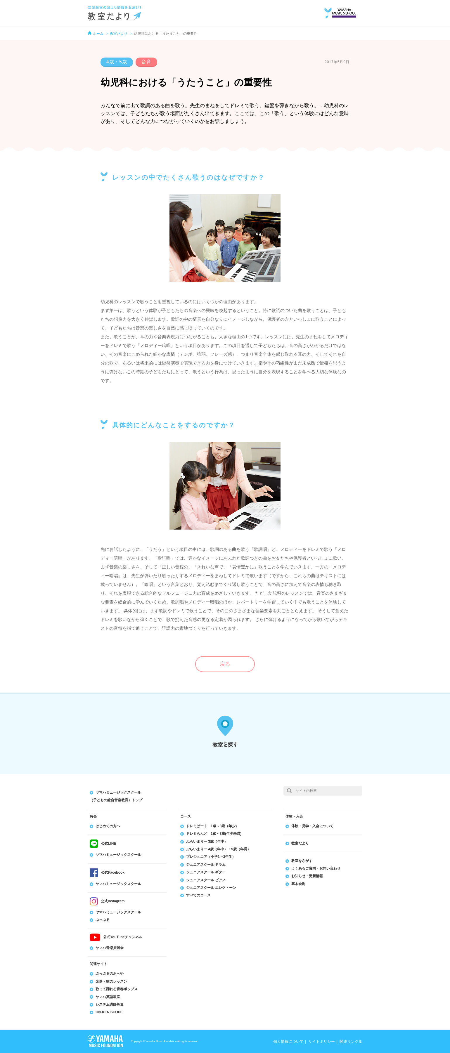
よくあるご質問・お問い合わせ (315, 868)
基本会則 (298, 884)
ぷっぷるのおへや (110, 974)
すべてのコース (198, 895)
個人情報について (288, 1041)
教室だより (118, 34)
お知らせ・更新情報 (307, 876)
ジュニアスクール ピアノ (206, 880)
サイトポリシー (321, 1041)
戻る (225, 664)
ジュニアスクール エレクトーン (211, 888)
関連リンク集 (351, 1041)
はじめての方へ (108, 826)
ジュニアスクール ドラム (206, 865)
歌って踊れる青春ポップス (117, 989)
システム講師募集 (110, 1004)
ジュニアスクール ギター (206, 872)
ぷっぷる (103, 920)
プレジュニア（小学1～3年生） (211, 857)
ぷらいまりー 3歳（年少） (207, 841)
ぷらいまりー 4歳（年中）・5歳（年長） (218, 849)
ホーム (98, 34)
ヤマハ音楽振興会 (110, 948)
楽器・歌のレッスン (111, 981)
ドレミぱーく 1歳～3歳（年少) (211, 826)
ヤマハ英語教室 (108, 997)
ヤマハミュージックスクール (118, 855)
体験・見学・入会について (312, 826)
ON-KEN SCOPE (109, 1012)
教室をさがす (301, 861)
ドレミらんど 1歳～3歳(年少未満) (213, 834)
